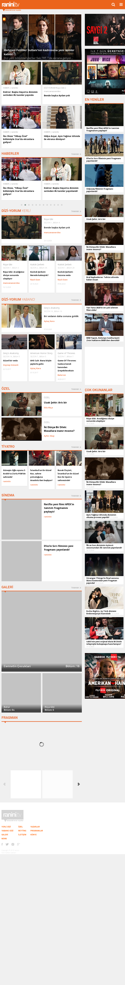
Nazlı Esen (35, 279)
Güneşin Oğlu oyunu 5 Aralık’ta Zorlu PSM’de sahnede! (14, 473)
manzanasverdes (52, 232)
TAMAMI (75, 154)
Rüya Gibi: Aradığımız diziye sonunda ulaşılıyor (13, 275)
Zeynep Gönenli (10, 365)
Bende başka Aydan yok (57, 95)
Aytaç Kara (49, 321)
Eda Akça (48, 407)
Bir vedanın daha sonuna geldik (61, 316)
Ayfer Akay (49, 435)
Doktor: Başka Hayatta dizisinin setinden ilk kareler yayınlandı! (61, 189)
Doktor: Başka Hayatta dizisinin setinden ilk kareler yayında (20, 93)
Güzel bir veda (10, 360)
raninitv (14, 183)
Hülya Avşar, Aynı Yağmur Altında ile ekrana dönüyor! (62, 138)
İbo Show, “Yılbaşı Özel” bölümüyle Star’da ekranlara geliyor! (18, 191)
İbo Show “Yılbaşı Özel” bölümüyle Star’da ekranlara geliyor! (18, 139)
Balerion (62, 375)
